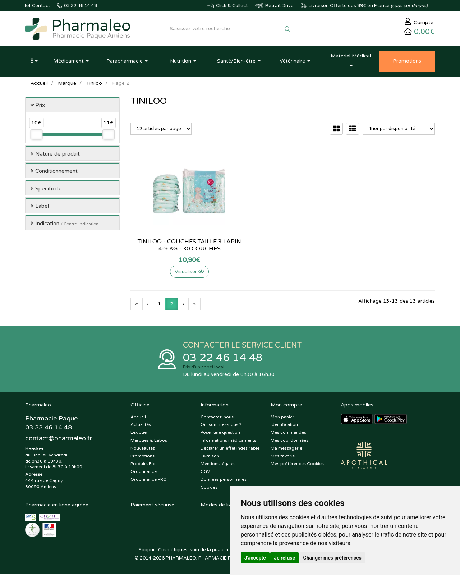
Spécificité (48, 190)
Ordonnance (143, 473)
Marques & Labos (148, 441)
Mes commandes (288, 434)
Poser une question (220, 434)
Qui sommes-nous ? (221, 426)
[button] (34, 62)
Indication (66, 224)
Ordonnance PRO (148, 480)
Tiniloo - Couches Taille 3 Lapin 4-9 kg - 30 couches (177, 246)
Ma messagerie (286, 449)
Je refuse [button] (284, 558)
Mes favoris (283, 457)
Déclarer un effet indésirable (230, 449)
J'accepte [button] (255, 558)
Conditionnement (56, 172)
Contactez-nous (217, 418)
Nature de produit (57, 155)
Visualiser (177, 273)
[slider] (36, 136)
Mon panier (282, 418)
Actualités (140, 426)
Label (42, 207)
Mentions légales (218, 465)
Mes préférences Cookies (297, 465)
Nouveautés (142, 449)
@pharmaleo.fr (58, 439)
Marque (67, 84)
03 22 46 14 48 (223, 359)
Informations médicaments (228, 441)
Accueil (39, 84)
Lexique (138, 434)
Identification (284, 426)
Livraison (210, 457)
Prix (40, 106)
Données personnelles (224, 480)
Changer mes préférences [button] (332, 558)
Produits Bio (143, 465)
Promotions (142, 457)
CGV (205, 473)
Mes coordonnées (289, 441)
